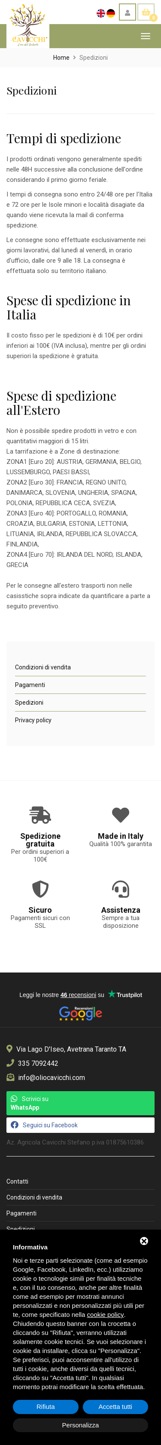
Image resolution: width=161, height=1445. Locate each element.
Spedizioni (29, 702)
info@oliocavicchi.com (51, 1078)
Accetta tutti (115, 1406)
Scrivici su (30, 1103)
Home (61, 57)
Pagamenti (30, 684)
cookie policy (105, 1314)
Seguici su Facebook (44, 1125)
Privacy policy (33, 720)
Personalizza (80, 1425)
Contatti (17, 1181)
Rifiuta (45, 1406)
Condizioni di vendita (43, 667)
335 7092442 (38, 1063)
